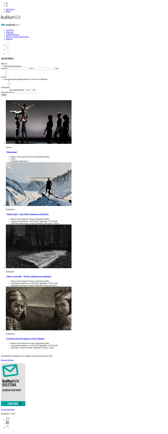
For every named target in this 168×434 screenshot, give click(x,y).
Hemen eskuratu (7, 360)
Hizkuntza (5, 87)
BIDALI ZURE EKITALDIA (17, 37)
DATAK (4, 68)
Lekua (3, 77)
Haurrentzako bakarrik (12, 66)
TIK (31, 68)
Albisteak (9, 32)
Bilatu (8, 11)
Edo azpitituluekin (16, 90)
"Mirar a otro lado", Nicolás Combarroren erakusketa (28, 276)
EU (34, 90)
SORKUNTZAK (12, 35)
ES (28, 90)
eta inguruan (9, 79)
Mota (3, 64)
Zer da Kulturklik (8, 410)
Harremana (10, 9)
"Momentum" (12, 152)
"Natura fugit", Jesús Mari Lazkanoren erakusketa (27, 214)
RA (57, 68)
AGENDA (10, 30)
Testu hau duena (7, 92)
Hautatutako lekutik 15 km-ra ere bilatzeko (31, 79)
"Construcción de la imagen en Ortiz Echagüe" (25, 339)
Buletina (9, 39)
